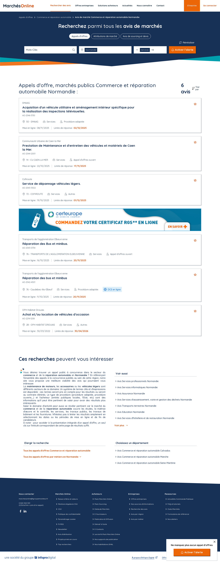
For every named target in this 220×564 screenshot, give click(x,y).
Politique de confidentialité (67, 514)
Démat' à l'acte (99, 524)
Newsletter (61, 529)
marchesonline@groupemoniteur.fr (33, 499)
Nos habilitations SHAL (102, 544)
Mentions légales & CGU (66, 504)
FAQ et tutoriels (172, 504)
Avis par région (136, 514)
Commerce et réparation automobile (54, 17)
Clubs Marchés (172, 509)
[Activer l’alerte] (192, 552)
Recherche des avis (137, 509)
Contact (160, 5)
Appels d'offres (26, 17)
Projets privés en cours (66, 539)
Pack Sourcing (99, 504)
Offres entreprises (84, 5)
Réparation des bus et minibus (44, 278)
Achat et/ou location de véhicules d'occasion (55, 314)
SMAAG (26, 102)
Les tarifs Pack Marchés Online (106, 534)
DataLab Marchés (100, 509)
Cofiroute (27, 179)
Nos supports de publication (105, 539)
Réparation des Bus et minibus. (45, 244)
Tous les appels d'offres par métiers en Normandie (52, 456)
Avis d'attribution (63, 534)
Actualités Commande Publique (179, 499)
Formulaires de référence (177, 514)
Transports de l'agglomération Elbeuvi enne (44, 239)
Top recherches (63, 544)
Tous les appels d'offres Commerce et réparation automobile (56, 450)
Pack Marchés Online (102, 499)
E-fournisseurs (99, 514)
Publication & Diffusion (102, 519)
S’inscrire (192, 5)
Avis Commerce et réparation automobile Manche (141, 456)
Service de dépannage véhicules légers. (51, 184)
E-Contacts (98, 529)
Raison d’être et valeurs (66, 499)
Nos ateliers (171, 519)
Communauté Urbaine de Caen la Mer (41, 141)
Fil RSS (59, 524)
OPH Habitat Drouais (33, 310)
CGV (58, 509)
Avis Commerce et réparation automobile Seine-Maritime (144, 463)
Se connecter (210, 5)
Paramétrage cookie (65, 519)
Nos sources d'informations (141, 504)
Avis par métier (136, 519)
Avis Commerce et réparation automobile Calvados (142, 450)
